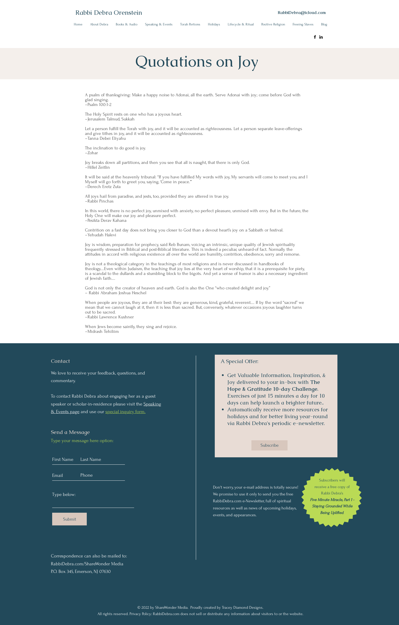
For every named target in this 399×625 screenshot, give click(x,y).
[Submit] (69, 519)
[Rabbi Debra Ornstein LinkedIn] (321, 37)
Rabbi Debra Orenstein (108, 12)
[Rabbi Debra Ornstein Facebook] (314, 37)
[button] (99, 24)
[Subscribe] (269, 445)
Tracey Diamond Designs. (242, 607)
